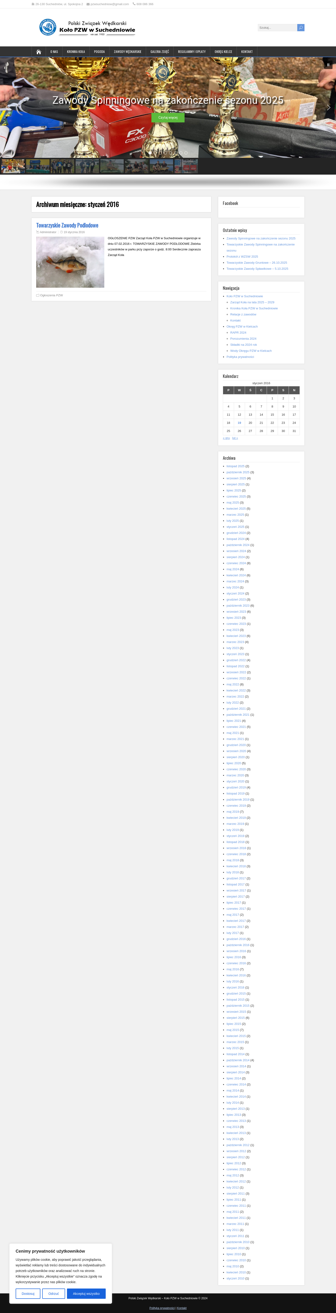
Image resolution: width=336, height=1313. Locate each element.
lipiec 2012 (234, 1163)
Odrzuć (53, 1294)
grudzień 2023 (236, 599)
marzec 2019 (235, 824)
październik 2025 (238, 472)
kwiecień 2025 (236, 508)
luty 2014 (233, 1102)
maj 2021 (233, 733)
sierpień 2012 (236, 1157)
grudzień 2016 (236, 939)
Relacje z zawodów (243, 314)
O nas (54, 51)
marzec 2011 (235, 1224)
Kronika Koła (76, 51)
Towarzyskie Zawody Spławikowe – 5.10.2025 (257, 268)
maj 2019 (233, 811)
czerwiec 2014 (236, 1084)
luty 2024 (233, 587)
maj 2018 (233, 860)
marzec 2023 (235, 642)
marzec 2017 (235, 927)
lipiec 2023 (234, 617)
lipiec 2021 (234, 720)
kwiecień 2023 (236, 636)
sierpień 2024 (236, 557)
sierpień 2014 (236, 1072)
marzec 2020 (235, 775)
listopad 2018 (236, 842)
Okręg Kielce (223, 51)
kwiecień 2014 (236, 1096)
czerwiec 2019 (236, 805)
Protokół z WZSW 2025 (242, 256)
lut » (235, 438)
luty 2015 (233, 1048)
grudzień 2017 (236, 878)
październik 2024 (238, 545)
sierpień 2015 (236, 1017)
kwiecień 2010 (236, 1272)
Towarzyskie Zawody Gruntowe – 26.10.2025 (257, 262)
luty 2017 (233, 933)
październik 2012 (238, 1145)
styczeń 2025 (236, 527)
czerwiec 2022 (236, 678)
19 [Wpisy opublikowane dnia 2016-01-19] (239, 423)
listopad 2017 (236, 884)
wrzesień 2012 (236, 1151)
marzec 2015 (235, 1042)
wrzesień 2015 (236, 1011)
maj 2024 (233, 569)
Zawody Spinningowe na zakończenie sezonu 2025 (261, 238)
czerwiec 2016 (236, 963)
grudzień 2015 (236, 993)
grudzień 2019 (236, 787)
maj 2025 (233, 502)
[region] (60, 1274)
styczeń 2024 (236, 593)
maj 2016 (233, 969)
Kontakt (247, 51)
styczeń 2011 (236, 1236)
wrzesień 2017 (236, 890)
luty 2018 (233, 872)
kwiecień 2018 (236, 866)
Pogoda (99, 51)
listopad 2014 (236, 1054)
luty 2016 (233, 981)
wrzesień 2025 (236, 478)
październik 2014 (238, 1060)
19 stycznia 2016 (74, 232)
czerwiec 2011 (236, 1205)
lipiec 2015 (234, 1024)
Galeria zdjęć (159, 51)
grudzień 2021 (236, 708)
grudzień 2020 (236, 745)
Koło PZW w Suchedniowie (245, 296)
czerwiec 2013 (236, 1121)
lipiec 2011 (234, 1199)
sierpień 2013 (236, 1108)
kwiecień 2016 (236, 975)
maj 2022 (233, 684)
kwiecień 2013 (236, 1133)
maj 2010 (233, 1266)
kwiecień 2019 (236, 817)
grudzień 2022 (236, 660)
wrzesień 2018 (236, 848)
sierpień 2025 (236, 484)
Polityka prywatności (240, 357)
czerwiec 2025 (236, 496)
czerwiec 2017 (236, 908)
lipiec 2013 (234, 1114)
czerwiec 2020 (236, 769)
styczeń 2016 (236, 987)
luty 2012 (233, 1187)
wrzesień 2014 (236, 1066)
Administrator (48, 232)
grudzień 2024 (236, 533)
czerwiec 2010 (236, 1260)
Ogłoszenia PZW (51, 295)
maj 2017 (233, 914)
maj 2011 (233, 1211)
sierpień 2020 (236, 757)
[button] (328, 65)
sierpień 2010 (236, 1248)
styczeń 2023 (236, 654)
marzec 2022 (235, 696)
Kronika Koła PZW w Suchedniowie (254, 308)
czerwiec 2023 (236, 623)
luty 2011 (233, 1230)
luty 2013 (233, 1139)
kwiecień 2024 (236, 575)
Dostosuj (28, 1294)
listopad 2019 (236, 793)
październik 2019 (238, 799)
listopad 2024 (236, 539)
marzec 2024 (235, 581)
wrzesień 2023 (236, 611)
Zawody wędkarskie (127, 51)
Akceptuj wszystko (86, 1294)
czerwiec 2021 (236, 727)
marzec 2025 (235, 514)
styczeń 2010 (236, 1278)
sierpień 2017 (236, 896)
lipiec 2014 (234, 1078)
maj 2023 (233, 630)
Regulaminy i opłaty (192, 51)
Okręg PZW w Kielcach (242, 326)
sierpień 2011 (236, 1193)
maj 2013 (233, 1127)
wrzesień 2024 (236, 551)
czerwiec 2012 (236, 1169)
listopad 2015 (236, 999)
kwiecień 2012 (236, 1181)
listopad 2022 (236, 666)
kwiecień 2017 (236, 921)
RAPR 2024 (238, 332)
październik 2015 (238, 1005)
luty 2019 (233, 830)
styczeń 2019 (236, 836)
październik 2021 (238, 714)
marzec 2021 (235, 739)
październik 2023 (238, 605)
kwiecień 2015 (236, 1036)
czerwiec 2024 (236, 563)
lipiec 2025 (234, 490)
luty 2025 (233, 520)
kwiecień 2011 (236, 1218)
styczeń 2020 (236, 781)
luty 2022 (233, 702)
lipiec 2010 (234, 1254)
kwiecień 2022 (236, 690)
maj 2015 (233, 1030)
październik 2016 (238, 945)
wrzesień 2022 (236, 672)
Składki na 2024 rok (243, 344)
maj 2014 (233, 1090)
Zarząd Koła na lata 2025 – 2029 (252, 302)
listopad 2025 (236, 466)
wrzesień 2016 (236, 951)
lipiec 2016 (234, 957)
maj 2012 (233, 1175)
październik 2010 (238, 1242)
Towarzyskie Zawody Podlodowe (67, 225)
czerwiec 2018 (236, 854)
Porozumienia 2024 (243, 338)
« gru (226, 438)
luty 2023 (233, 648)
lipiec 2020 (234, 763)
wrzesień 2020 (236, 751)
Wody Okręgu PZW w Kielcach (251, 350)
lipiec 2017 (234, 902)
